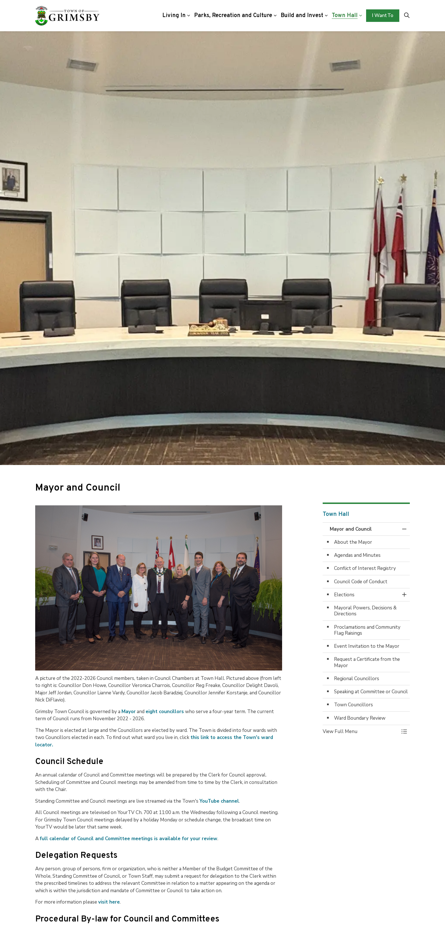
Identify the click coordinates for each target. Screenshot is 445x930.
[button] (361, 731)
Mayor (128, 711)
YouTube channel (219, 801)
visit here (109, 902)
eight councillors (165, 711)
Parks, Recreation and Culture (233, 15)
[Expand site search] (407, 16)
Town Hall (345, 15)
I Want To (382, 16)
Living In (174, 15)
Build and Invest (302, 15)
